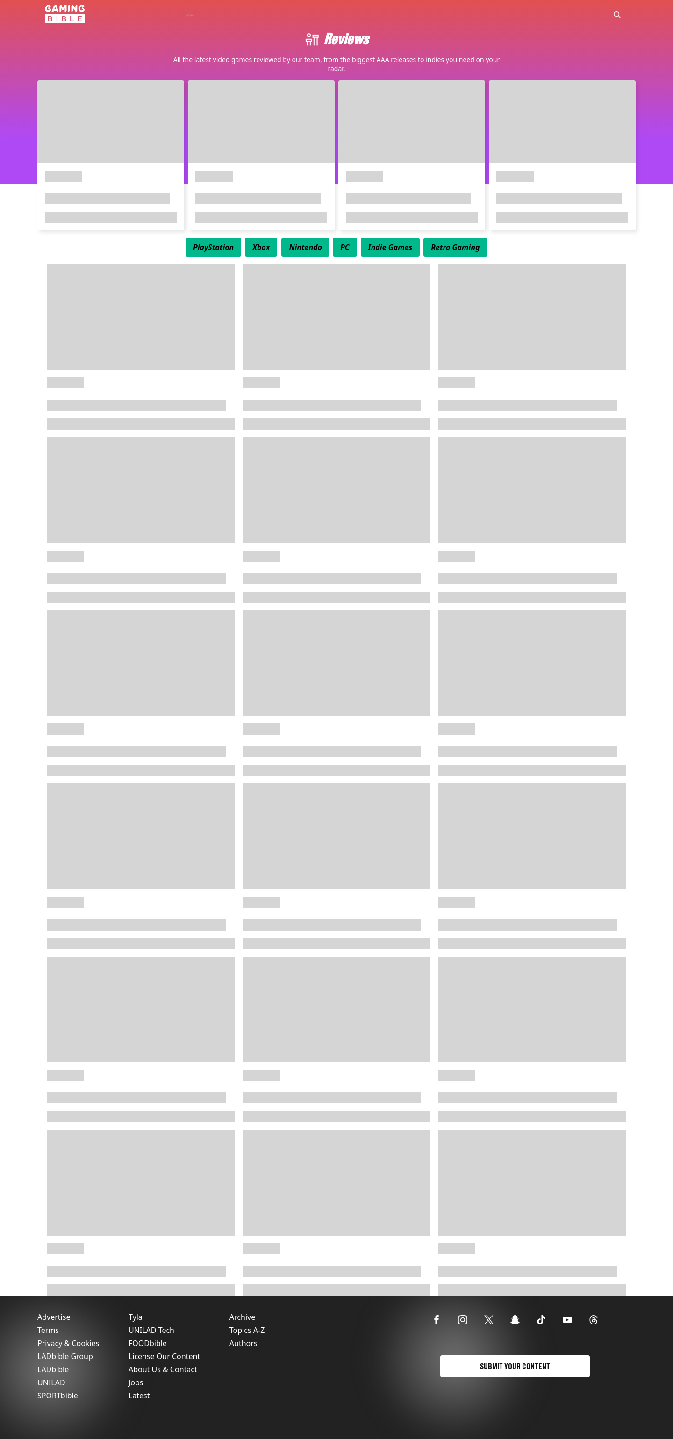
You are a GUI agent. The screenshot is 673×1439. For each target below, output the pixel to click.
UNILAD (51, 1382)
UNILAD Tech (151, 1330)
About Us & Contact (163, 1369)
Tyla (136, 1317)
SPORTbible (57, 1395)
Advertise (53, 1317)
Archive (242, 1317)
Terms (48, 1330)
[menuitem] (213, 247)
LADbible (53, 1369)
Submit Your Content (515, 1366)
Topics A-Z (247, 1330)
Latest (139, 1395)
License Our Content (164, 1356)
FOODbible (148, 1343)
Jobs (136, 1382)
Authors (243, 1343)
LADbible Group (65, 1356)
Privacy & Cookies (68, 1343)
